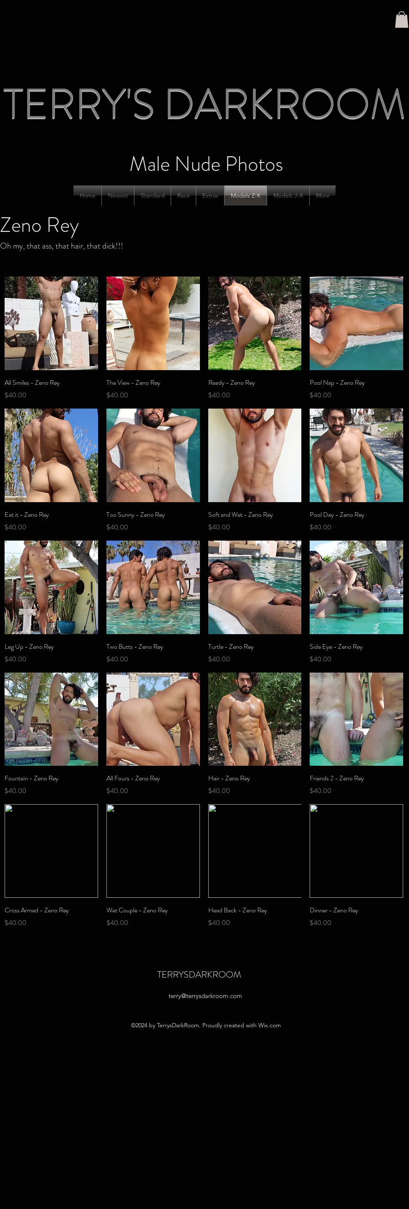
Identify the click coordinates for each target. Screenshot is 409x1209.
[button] (402, 19)
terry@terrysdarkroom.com (205, 996)
